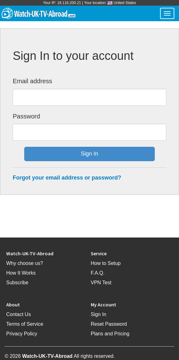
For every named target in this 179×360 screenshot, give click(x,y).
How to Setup (106, 263)
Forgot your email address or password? (67, 178)
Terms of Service (24, 324)
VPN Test (101, 282)
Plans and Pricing (110, 333)
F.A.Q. (97, 273)
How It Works (21, 273)
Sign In (98, 314)
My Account (103, 304)
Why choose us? (24, 263)
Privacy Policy (21, 333)
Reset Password (109, 324)
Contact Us (18, 314)
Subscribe (17, 282)
